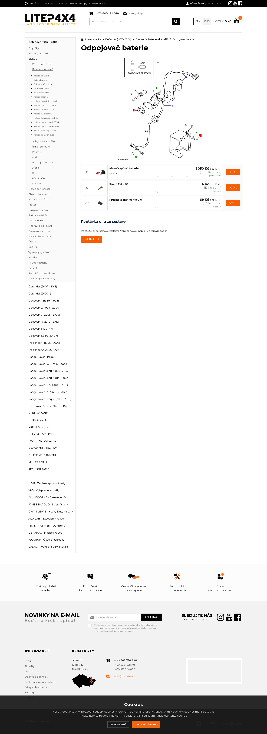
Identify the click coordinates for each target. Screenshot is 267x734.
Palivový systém (38, 210)
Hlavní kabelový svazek (45, 131)
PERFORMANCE (39, 413)
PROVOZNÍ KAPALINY (42, 448)
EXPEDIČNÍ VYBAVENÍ (42, 441)
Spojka (32, 247)
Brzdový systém (38, 53)
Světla (35, 168)
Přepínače (38, 178)
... (29, 476)
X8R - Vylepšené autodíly (43, 490)
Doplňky (33, 48)
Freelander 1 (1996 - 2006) (44, 343)
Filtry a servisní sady (40, 189)
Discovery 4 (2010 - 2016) (43, 322)
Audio (35, 157)
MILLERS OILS (37, 462)
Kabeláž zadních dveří (45, 105)
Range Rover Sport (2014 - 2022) (48, 378)
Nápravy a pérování (40, 226)
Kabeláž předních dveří (45, 101)
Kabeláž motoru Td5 (44, 109)
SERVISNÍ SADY (38, 469)
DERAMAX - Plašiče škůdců (45, 533)
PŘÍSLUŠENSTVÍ (38, 427)
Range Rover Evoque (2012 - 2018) (49, 399)
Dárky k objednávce (36, 687)
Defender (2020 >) (39, 294)
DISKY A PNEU (37, 420)
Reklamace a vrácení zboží (40, 682)
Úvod (28, 661)
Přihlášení (197, 3)
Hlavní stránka (91, 39)
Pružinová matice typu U (125, 200)
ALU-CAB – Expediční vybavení (47, 519)
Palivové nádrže (38, 215)
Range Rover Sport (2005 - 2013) (48, 371)
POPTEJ (91, 239)
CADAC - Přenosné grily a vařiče (48, 547)
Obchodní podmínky (36, 677)
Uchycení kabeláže (43, 141)
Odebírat (151, 617)
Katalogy (30, 692)
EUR (207, 21)
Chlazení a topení (39, 194)
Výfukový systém (38, 252)
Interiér (32, 257)
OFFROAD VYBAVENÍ (42, 434)
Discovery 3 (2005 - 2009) (44, 315)
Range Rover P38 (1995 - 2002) (47, 364)
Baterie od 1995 (41, 93)
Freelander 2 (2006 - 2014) (44, 350)
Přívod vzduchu (37, 263)
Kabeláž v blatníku (43, 114)
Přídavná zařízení (42, 64)
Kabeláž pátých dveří (44, 135)
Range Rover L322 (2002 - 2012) (48, 385)
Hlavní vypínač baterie (124, 168)
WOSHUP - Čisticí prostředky (46, 540)
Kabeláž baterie (41, 76)
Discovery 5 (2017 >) (40, 329)
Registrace (214, 3)
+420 (107, 13)
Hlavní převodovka (39, 236)
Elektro (32, 59)
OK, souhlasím (146, 724)
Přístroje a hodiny (42, 162)
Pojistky (36, 152)
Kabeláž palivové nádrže (46, 118)
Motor (32, 205)
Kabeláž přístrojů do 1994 (46, 122)
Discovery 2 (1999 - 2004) (44, 308)
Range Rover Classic (41, 357)
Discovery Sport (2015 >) (43, 336)
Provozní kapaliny (39, 231)
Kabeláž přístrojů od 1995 (46, 126)
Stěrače (36, 183)
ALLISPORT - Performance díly (47, 497)
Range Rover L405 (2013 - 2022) (48, 392)
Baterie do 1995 (41, 88)
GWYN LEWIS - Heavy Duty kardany (51, 512)
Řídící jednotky (41, 147)
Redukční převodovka (41, 273)
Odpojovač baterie (43, 84)
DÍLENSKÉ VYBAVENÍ (42, 455)
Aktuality (29, 666)
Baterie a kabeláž (42, 69)
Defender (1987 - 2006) (43, 42)
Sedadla (33, 268)
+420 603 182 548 (124, 665)
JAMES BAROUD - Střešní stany (48, 505)
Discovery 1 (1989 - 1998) (43, 301)
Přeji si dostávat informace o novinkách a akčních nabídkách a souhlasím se (125, 625)
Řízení (32, 241)
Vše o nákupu (32, 671)
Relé (35, 173)
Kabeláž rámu (41, 97)
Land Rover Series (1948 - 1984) (47, 406)
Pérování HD (36, 220)
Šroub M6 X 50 (118, 184)
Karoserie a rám (38, 199)
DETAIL (233, 172)
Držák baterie (40, 80)
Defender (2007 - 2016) (42, 287)
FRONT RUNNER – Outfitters (46, 526)
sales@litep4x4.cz (139, 13)
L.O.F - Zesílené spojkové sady (46, 483)
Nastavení (118, 724)
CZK (197, 21)
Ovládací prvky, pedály (41, 278)
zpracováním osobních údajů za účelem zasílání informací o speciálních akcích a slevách (125, 630)
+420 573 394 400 (124, 669)
